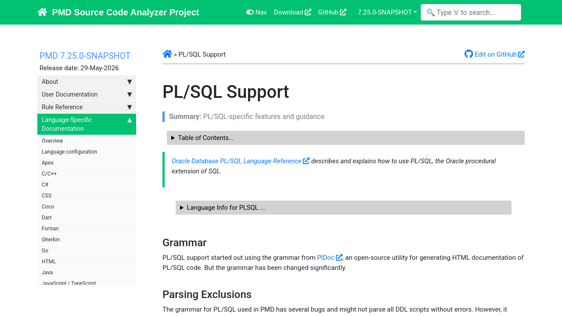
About (87, 81)
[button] (167, 54)
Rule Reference (87, 107)
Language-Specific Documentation (87, 123)
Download (288, 12)
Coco (48, 207)
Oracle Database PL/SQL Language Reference (237, 161)
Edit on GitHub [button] (491, 54)
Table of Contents (203, 138)
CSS (46, 196)
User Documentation (87, 94)
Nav (256, 12)
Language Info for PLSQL (223, 208)
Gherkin (51, 240)
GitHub (328, 12)
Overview (52, 141)
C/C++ (49, 174)
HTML (49, 262)
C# (45, 185)
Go (45, 251)
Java (47, 272)
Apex (48, 163)
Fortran (50, 229)
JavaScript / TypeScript (69, 283)
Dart (47, 218)
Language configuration (69, 152)
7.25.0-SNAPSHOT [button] (385, 12)
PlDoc (325, 258)
